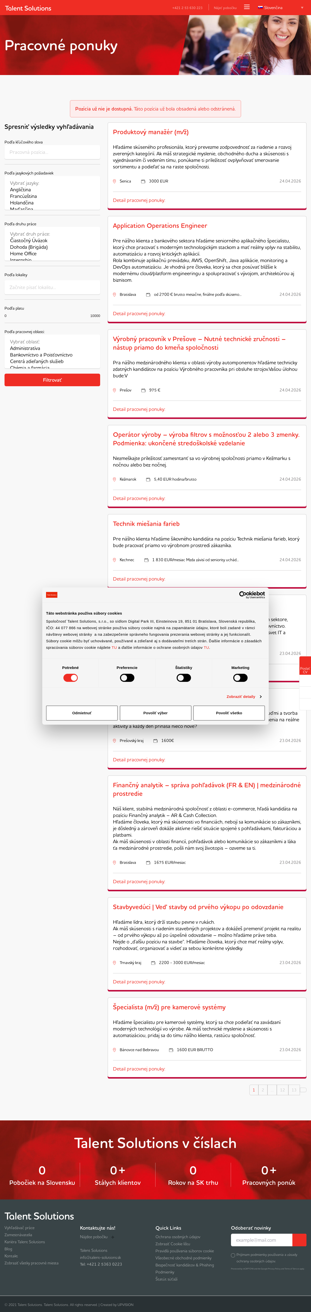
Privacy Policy (274, 1268)
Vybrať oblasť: (52, 341)
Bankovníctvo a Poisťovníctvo (52, 354)
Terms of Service (292, 1268)
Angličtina (52, 189)
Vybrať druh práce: (52, 234)
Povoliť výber (155, 713)
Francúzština (52, 196)
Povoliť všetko (229, 713)
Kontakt (11, 1255)
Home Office (52, 253)
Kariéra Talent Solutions (25, 1241)
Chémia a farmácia (52, 368)
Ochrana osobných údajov (178, 1236)
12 (282, 1089)
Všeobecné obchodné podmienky (183, 1257)
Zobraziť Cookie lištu (173, 1243)
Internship (52, 260)
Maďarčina (52, 209)
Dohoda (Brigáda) (52, 247)
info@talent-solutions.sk (100, 1257)
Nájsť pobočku (225, 8)
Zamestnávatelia (18, 1234)
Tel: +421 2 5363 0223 (101, 1264)
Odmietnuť (82, 713)
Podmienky (165, 1271)
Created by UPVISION (116, 1304)
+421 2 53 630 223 (184, 8)
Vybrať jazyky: (52, 183)
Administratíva (52, 348)
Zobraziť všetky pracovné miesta (32, 1262)
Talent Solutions (93, 1250)
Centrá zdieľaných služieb (52, 361)
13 (294, 1089)
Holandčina (52, 202)
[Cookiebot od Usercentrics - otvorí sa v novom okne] (243, 595)
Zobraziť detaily (241, 696)
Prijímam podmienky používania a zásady (267, 1257)
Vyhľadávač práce (19, 1227)
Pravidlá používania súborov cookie (185, 1250)
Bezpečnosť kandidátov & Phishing (185, 1264)
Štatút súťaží (166, 1279)
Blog (8, 1248)
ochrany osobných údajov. (256, 1261)
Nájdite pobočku (97, 1236)
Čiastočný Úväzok (52, 240)
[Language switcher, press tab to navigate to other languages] (281, 7)
